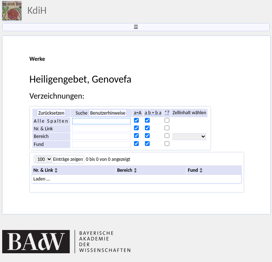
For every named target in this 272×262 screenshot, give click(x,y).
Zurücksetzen (51, 113)
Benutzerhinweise (108, 113)
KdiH (37, 10)
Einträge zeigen (67, 159)
